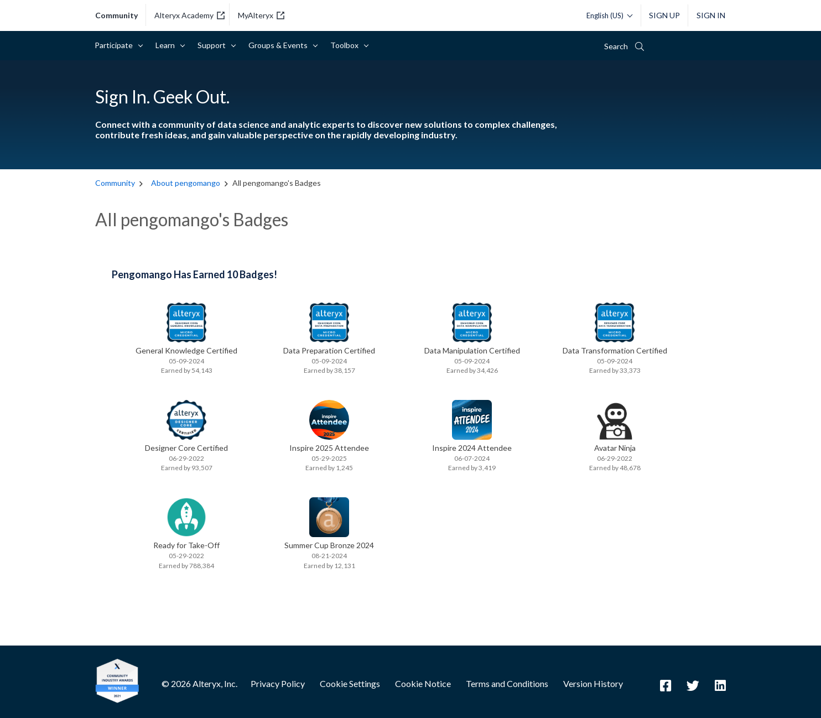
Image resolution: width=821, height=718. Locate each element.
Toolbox (346, 45)
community (116, 15)
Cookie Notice (423, 683)
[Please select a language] (606, 15)
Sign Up (664, 15)
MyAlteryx (261, 15)
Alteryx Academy (189, 15)
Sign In (711, 15)
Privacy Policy (278, 683)
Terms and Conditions (507, 683)
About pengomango (185, 183)
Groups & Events (279, 45)
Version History (593, 683)
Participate (116, 45)
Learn (167, 45)
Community (116, 183)
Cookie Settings (350, 683)
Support (214, 45)
